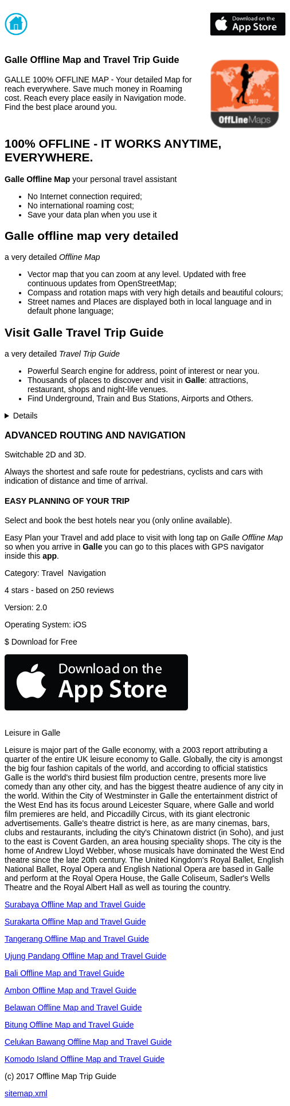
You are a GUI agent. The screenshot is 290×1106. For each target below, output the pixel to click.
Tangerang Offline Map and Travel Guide (77, 938)
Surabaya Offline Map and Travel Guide (75, 904)
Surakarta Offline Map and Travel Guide (75, 921)
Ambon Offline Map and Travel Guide (70, 990)
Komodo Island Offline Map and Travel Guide (84, 1059)
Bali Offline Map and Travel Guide (64, 973)
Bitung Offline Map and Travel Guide (69, 1024)
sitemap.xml (26, 1093)
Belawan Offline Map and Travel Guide (73, 1007)
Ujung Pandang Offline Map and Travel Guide (85, 956)
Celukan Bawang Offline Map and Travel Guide (88, 1041)
